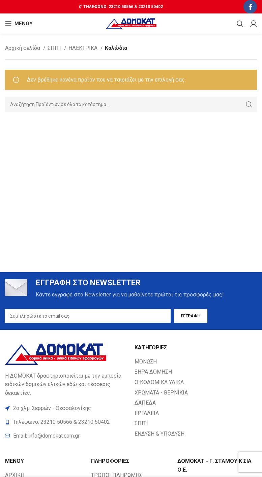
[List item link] (66, 436)
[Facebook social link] (250, 6)
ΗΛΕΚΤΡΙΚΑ (83, 48)
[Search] (240, 23)
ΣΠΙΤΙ (55, 48)
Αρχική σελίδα (23, 48)
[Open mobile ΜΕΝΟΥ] (19, 23)
